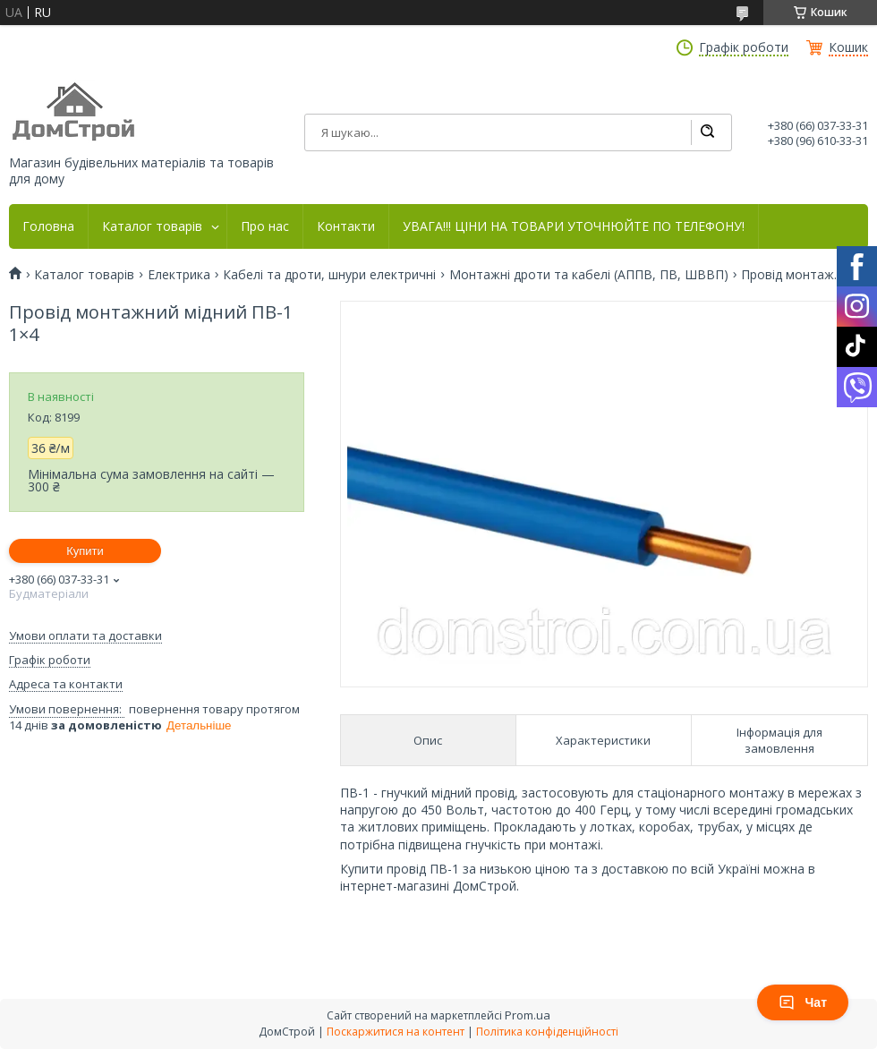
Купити (85, 551)
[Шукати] (707, 132)
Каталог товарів (152, 226)
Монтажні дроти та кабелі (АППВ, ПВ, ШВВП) (588, 275)
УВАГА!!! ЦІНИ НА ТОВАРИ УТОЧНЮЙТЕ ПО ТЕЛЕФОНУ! (574, 226)
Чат (803, 1002)
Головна (48, 226)
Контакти (346, 226)
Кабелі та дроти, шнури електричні (329, 275)
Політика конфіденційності (547, 1031)
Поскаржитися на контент (395, 1031)
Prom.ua (527, 1015)
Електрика (179, 275)
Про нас (265, 226)
